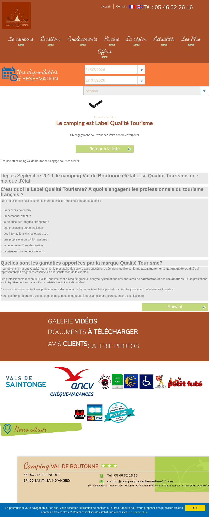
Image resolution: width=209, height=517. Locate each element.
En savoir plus (138, 512)
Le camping (21, 38)
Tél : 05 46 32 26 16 (168, 7)
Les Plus (191, 38)
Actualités (164, 38)
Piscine (111, 38)
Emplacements (83, 38)
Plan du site (116, 485)
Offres (104, 51)
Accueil (105, 6)
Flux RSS (130, 485)
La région (136, 38)
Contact (121, 6)
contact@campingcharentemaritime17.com (140, 481)
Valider (104, 106)
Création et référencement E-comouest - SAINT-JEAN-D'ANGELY (172, 485)
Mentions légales (97, 485)
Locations (50, 38)
